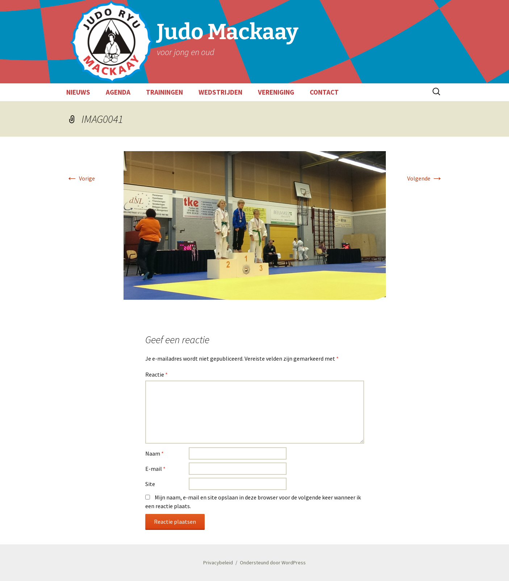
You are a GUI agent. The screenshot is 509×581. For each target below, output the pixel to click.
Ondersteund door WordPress (273, 562)
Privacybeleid (218, 562)
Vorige (80, 178)
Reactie (156, 374)
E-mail (155, 468)
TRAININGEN (164, 92)
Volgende (425, 178)
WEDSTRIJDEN (220, 92)
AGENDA (118, 92)
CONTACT (324, 92)
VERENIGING (276, 92)
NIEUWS (78, 92)
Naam (154, 453)
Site (150, 483)
